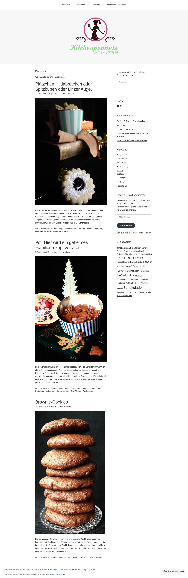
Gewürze (93, 388)
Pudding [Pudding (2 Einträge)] (142, 279)
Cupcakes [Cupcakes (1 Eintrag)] (135, 251)
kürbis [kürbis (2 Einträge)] (141, 266)
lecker (59, 391)
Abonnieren (126, 225)
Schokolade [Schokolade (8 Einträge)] (132, 287)
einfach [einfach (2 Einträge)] (141, 251)
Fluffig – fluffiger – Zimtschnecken (131, 121)
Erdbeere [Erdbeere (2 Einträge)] (121, 254)
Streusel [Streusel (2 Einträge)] (140, 292)
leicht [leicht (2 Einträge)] (127, 271)
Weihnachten (88, 391)
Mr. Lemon (121, 125)
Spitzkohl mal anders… (127, 129)
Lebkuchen (52, 391)
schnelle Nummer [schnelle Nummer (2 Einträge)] (140, 283)
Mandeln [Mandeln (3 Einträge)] (134, 271)
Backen (46, 229)
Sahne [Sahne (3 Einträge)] (129, 283)
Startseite (66, 5)
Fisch (119, 182)
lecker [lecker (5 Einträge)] (121, 270)
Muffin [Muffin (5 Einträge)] (121, 275)
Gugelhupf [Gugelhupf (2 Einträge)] (143, 254)
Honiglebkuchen (41, 391)
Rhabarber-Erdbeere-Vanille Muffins (132, 141)
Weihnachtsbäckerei (60, 231)
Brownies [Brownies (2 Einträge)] (128, 251)
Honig (99, 388)
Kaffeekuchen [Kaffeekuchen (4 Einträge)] (144, 261)
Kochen (120, 171)
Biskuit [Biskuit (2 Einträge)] (133, 248)
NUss (72, 391)
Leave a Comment (67, 94)
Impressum (96, 5)
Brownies (68, 557)
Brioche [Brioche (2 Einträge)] (120, 251)
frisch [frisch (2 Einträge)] (127, 254)
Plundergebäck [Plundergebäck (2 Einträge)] (123, 279)
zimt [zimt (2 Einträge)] (130, 296)
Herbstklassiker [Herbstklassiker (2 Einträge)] (123, 262)
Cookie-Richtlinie (61, 574)
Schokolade (84, 557)
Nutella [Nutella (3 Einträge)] (138, 275)
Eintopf (120, 178)
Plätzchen (53, 229)
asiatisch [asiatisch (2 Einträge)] (126, 248)
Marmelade (98, 229)
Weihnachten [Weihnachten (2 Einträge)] (122, 296)
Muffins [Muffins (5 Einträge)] (130, 275)
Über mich (80, 5)
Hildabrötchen (70, 229)
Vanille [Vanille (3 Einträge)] (148, 292)
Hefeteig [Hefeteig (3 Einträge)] (121, 258)
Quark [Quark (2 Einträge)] (149, 279)
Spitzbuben (48, 231)
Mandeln (89, 229)
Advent (68, 388)
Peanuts (120, 186)
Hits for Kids (122, 158)
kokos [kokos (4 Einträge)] (128, 266)
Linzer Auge (81, 229)
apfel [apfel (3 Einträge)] (119, 248)
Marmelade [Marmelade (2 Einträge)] (144, 271)
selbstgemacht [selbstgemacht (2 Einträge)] (123, 292)
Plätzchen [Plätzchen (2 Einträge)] (134, 279)
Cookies (76, 557)
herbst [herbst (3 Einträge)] (140, 258)
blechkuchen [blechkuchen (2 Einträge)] (141, 248)
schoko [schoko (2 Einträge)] (120, 288)
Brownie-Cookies (51, 402)
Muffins (120, 162)
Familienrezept (76, 388)
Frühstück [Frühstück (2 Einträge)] (134, 254)
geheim (86, 388)
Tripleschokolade (96, 557)
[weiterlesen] (83, 223)
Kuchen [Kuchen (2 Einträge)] (135, 266)
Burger (120, 174)
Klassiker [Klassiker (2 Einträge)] (120, 266)
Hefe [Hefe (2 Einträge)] (150, 254)
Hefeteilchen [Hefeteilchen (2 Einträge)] (131, 258)
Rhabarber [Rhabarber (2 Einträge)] (121, 283)
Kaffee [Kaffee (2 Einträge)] (133, 262)
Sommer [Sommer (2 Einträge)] (133, 292)
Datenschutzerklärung (116, 5)
